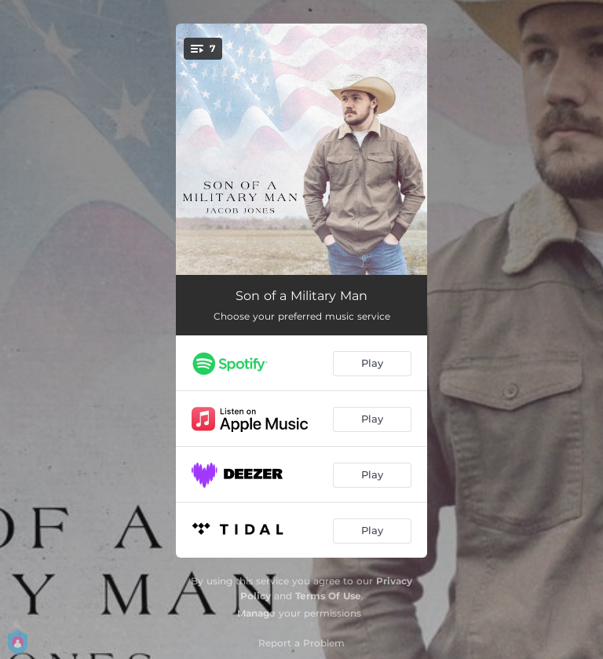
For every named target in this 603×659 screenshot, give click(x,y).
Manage (256, 613)
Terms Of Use (328, 596)
